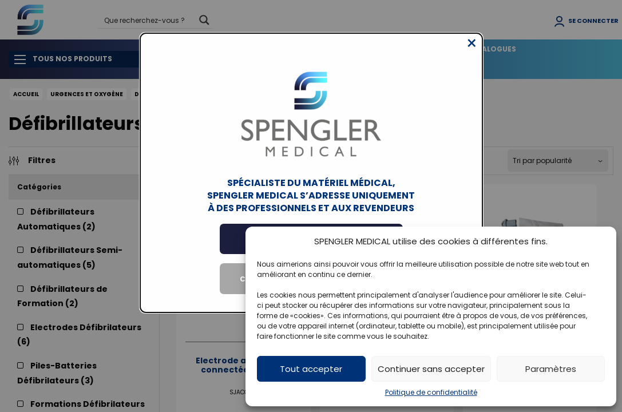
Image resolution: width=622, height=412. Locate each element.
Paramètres (550, 369)
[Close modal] (472, 52)
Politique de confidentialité (431, 392)
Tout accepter (311, 369)
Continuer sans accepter (431, 369)
